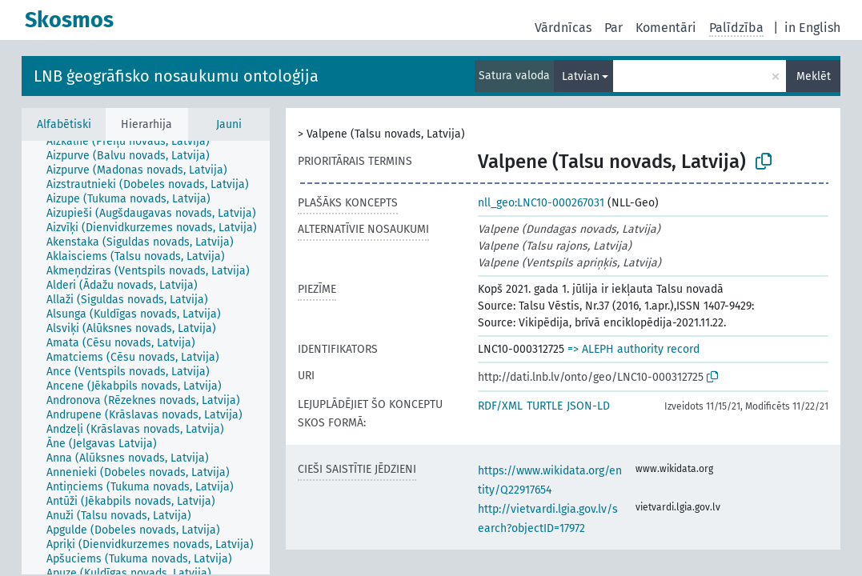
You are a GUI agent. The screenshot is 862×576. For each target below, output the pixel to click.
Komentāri (665, 27)
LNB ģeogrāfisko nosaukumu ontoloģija (176, 76)
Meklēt (813, 76)
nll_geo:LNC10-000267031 (541, 203)
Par (613, 27)
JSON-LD (588, 406)
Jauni (229, 124)
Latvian (580, 76)
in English (812, 27)
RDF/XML (500, 406)
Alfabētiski (64, 124)
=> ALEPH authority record (633, 349)
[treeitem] (135, 141)
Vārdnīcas (563, 27)
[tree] (146, 357)
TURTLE (545, 406)
